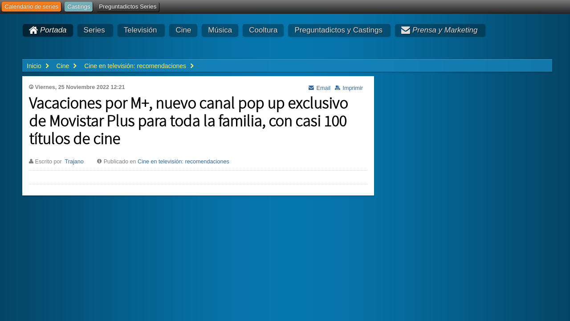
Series (94, 30)
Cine (183, 30)
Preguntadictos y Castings (338, 30)
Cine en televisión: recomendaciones (183, 161)
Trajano (74, 161)
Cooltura (263, 30)
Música (220, 30)
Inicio (34, 65)
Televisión (140, 30)
